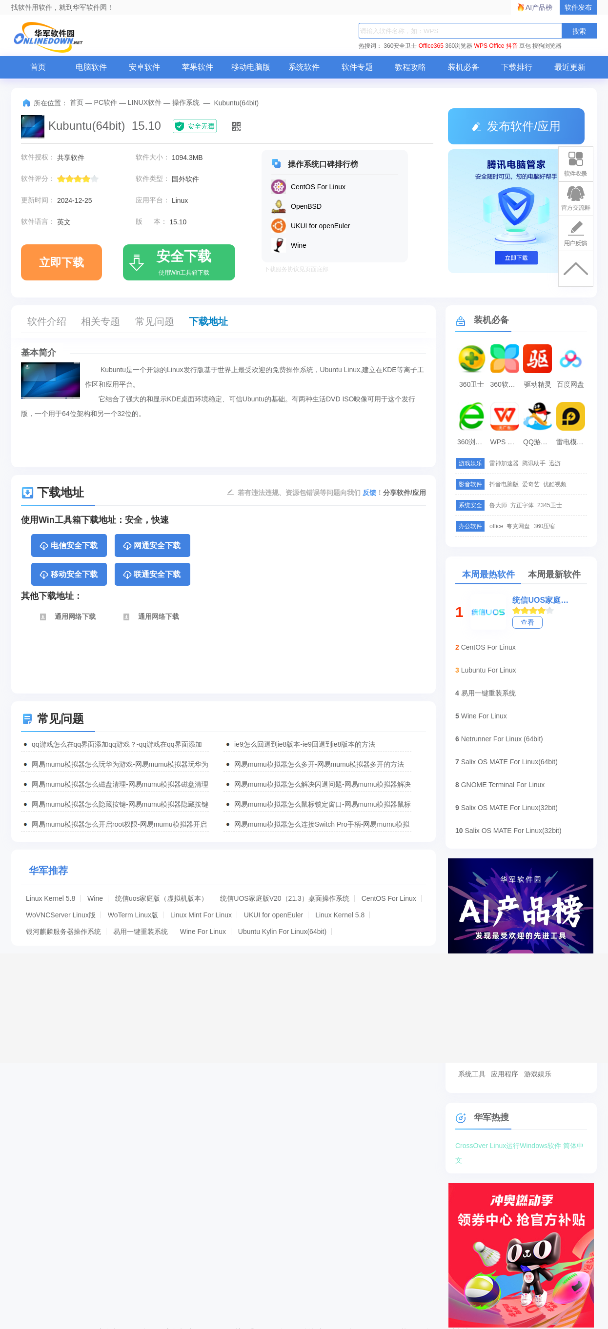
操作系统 (186, 102)
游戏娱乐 (537, 1074)
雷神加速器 (504, 463)
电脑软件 (91, 67)
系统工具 (472, 1074)
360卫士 (471, 384)
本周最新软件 (554, 574)
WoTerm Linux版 (133, 915)
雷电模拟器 (572, 442)
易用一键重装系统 (140, 931)
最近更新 (570, 67)
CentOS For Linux (389, 898)
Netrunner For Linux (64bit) (502, 739)
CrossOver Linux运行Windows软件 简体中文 (519, 1147)
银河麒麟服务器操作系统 (63, 931)
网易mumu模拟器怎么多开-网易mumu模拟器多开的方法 (319, 764)
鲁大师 (498, 505)
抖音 (512, 45)
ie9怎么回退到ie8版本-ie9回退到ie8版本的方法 (304, 744)
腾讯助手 (534, 463)
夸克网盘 (518, 526)
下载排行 (516, 67)
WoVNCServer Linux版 (61, 915)
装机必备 (463, 67)
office (496, 526)
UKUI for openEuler (273, 915)
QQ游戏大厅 (538, 442)
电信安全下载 (68, 546)
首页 (38, 67)
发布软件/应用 (516, 126)
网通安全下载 (151, 546)
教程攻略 (410, 67)
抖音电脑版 (504, 484)
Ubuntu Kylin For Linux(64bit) (282, 931)
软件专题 (357, 67)
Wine (95, 898)
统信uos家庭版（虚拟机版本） (161, 898)
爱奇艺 (531, 484)
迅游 (555, 463)
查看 (527, 622)
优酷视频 (555, 484)
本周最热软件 (488, 574)
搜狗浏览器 (547, 45)
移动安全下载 (68, 575)
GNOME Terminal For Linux (503, 785)
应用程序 (504, 1074)
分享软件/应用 (404, 492)
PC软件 (105, 102)
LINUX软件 (145, 102)
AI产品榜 (539, 7)
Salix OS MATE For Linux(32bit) (509, 808)
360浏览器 (458, 45)
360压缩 (544, 526)
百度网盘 (570, 384)
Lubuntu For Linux (488, 670)
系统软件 (304, 67)
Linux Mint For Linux (201, 915)
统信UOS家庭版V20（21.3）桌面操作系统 (284, 898)
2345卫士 (549, 505)
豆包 (525, 45)
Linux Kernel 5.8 (50, 898)
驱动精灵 (537, 384)
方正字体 (522, 505)
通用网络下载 (67, 617)
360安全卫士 (400, 45)
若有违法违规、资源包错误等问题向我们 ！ (310, 492)
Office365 (431, 45)
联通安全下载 (151, 575)
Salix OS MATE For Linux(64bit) (509, 762)
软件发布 (578, 7)
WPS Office (489, 45)
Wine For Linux (203, 931)
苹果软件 (197, 67)
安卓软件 (144, 67)
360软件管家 (506, 384)
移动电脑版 (250, 67)
